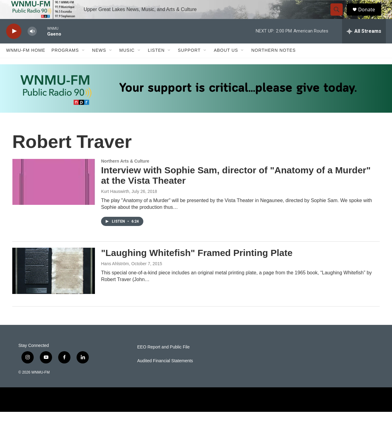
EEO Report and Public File (163, 360)
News (99, 63)
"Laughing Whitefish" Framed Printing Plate (196, 266)
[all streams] (364, 44)
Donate (370, 16)
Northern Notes (273, 63)
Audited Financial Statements (165, 374)
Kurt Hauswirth (115, 204)
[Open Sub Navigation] (83, 63)
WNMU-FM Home (25, 63)
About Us (226, 63)
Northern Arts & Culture (125, 174)
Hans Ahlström (115, 276)
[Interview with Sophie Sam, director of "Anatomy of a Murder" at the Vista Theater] (53, 195)
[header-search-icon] (339, 16)
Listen (156, 63)
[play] (14, 44)
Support (189, 63)
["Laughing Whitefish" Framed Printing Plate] (53, 284)
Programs (65, 63)
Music (127, 63)
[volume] (32, 44)
